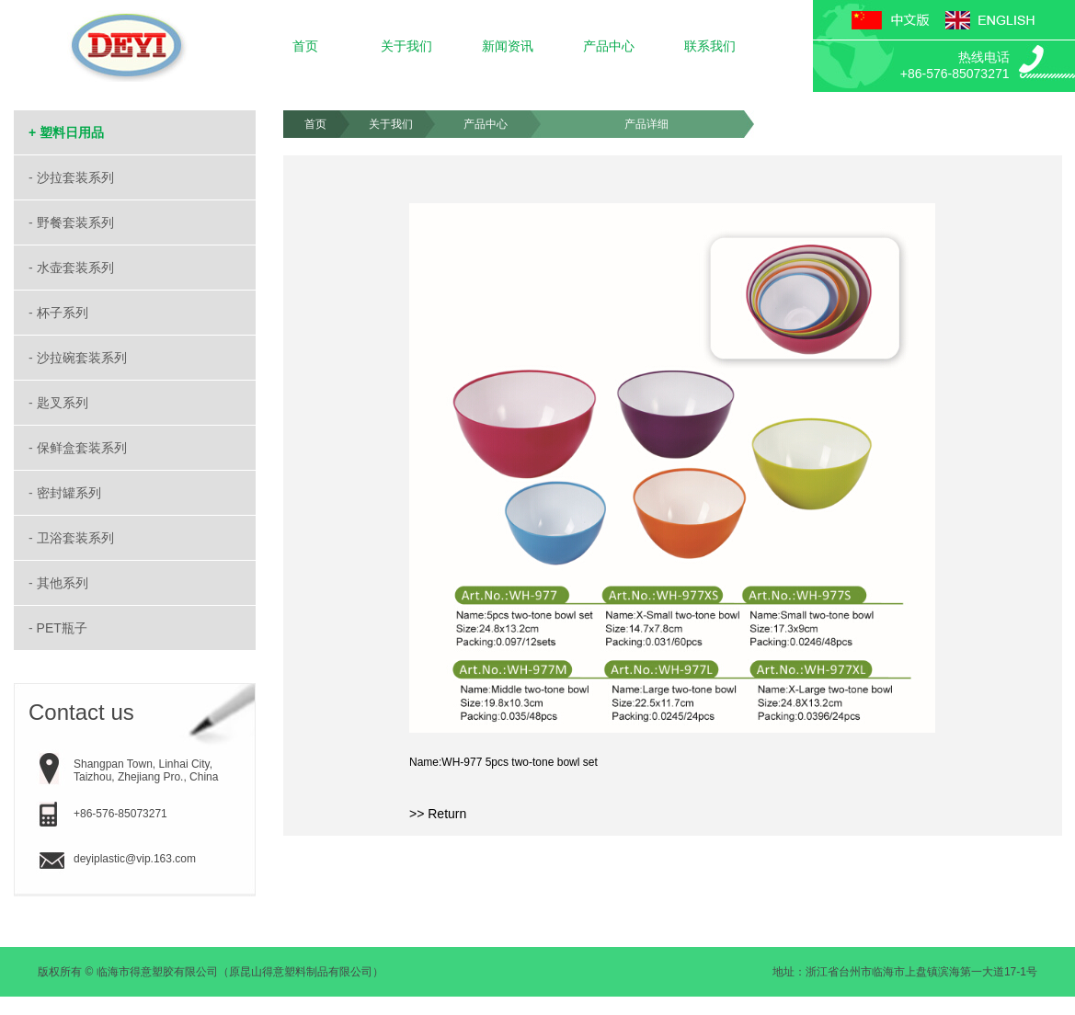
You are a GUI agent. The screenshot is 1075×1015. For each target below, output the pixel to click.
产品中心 (609, 46)
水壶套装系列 (77, 267)
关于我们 (406, 46)
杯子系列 (64, 312)
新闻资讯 (507, 46)
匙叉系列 (64, 402)
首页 (305, 46)
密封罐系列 (71, 492)
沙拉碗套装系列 (84, 357)
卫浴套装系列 (77, 537)
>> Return (437, 813)
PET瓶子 (64, 628)
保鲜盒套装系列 (84, 447)
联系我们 (710, 46)
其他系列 (64, 583)
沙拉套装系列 (77, 177)
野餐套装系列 (77, 222)
